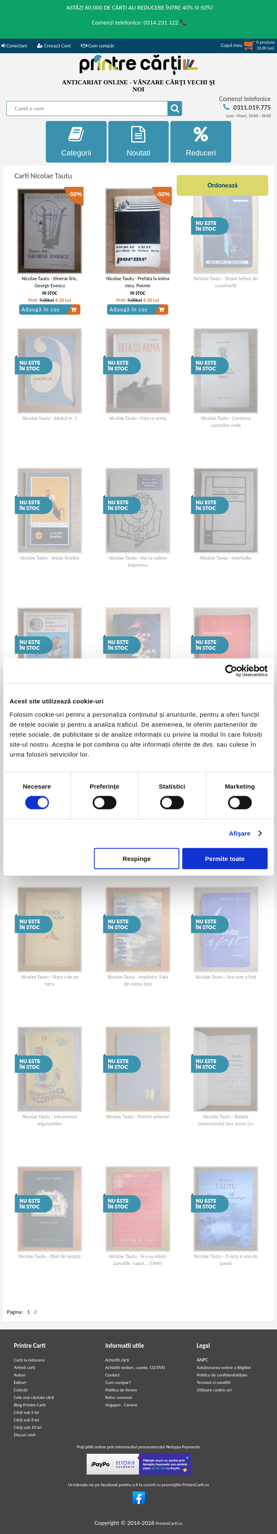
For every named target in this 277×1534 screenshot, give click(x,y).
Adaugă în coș (49, 310)
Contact (112, 1375)
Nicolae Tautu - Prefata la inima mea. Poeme (137, 282)
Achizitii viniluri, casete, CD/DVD (135, 1367)
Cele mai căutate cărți (34, 1397)
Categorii (76, 141)
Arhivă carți (24, 1367)
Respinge (136, 858)
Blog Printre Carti (29, 1405)
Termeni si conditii (213, 1382)
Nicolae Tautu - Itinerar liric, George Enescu (49, 282)
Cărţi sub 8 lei (26, 1420)
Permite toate (225, 858)
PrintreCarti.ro (169, 1523)
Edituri (20, 1382)
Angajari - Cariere (121, 1405)
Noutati (138, 141)
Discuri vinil (24, 1435)
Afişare (240, 833)
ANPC (202, 1360)
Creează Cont (54, 46)
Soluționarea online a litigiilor (224, 1367)
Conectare (14, 46)
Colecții (20, 1390)
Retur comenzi (118, 1397)
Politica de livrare (121, 1390)
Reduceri (200, 141)
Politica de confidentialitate (222, 1375)
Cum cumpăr (97, 46)
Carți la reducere (29, 1360)
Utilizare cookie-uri (214, 1390)
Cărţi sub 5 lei (26, 1412)
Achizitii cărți (117, 1360)
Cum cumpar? (118, 1382)
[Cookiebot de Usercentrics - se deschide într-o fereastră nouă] (231, 671)
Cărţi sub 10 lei (27, 1427)
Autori (19, 1375)
